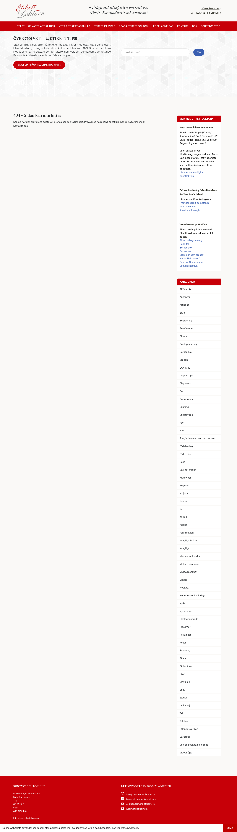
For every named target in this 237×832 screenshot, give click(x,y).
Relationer (185, 635)
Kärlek (183, 517)
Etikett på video (104, 26)
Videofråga (186, 753)
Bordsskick (186, 248)
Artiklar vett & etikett (206, 13)
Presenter (185, 627)
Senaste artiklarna (41, 26)
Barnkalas (185, 252)
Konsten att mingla (190, 211)
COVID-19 (185, 368)
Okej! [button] (230, 828)
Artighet (184, 305)
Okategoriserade (189, 619)
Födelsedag (186, 447)
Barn (182, 313)
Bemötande (186, 329)
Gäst (182, 462)
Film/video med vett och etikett (197, 439)
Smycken (185, 682)
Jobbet (184, 502)
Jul (181, 509)
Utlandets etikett (189, 729)
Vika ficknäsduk (189, 266)
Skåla (183, 659)
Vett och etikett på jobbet (194, 745)
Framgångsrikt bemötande (194, 203)
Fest (182, 423)
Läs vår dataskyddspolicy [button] (125, 828)
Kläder (183, 525)
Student (184, 698)
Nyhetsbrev (186, 612)
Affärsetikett (186, 290)
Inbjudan (184, 494)
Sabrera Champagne (191, 262)
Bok (194, 26)
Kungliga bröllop (189, 541)
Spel (182, 690)
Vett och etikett (188, 207)
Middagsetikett (188, 572)
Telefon (184, 722)
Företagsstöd (210, 26)
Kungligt (184, 549)
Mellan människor (189, 564)
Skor (182, 674)
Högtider (184, 486)
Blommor (185, 337)
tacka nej (185, 706)
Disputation (186, 384)
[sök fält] (155, 52)
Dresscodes (186, 399)
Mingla (183, 580)
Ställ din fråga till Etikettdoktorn (42, 65)
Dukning (184, 407)
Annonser (185, 297)
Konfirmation (187, 533)
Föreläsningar (211, 8)
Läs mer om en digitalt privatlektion (192, 175)
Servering (185, 651)
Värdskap (185, 737)
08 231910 (18, 805)
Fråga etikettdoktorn (134, 26)
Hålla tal (184, 244)
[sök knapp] (199, 52)
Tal (181, 714)
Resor (183, 643)
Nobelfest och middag (192, 596)
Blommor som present (192, 255)
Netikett (184, 588)
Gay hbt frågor (188, 470)
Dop (182, 392)
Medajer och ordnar (190, 557)
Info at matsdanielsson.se (26, 819)
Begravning (186, 321)
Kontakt (182, 26)
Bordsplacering (188, 344)
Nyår (182, 604)
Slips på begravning (191, 241)
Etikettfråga (186, 415)
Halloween (186, 478)
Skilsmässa (186, 667)
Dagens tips (186, 376)
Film (182, 431)
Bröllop (184, 360)
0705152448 (20, 812)
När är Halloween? (190, 259)
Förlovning (186, 454)
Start (21, 26)
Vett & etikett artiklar (74, 26)
